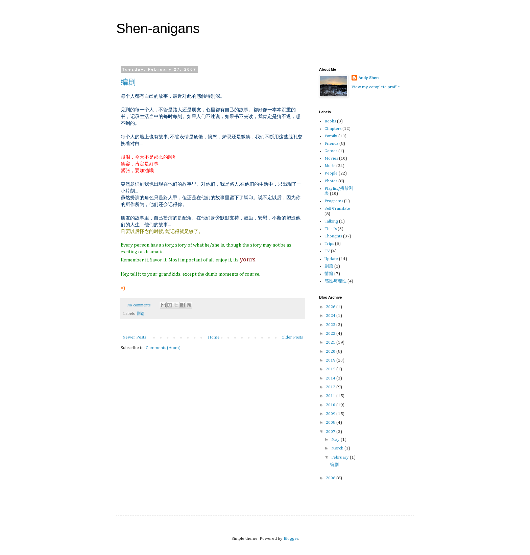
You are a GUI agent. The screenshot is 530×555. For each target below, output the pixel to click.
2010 (331, 405)
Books (330, 121)
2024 (331, 316)
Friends (331, 143)
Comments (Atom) (163, 348)
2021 (331, 342)
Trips (329, 243)
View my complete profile (376, 87)
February (340, 457)
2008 (331, 422)
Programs (333, 201)
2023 (331, 325)
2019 (331, 360)
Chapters (332, 128)
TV (327, 251)
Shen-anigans (158, 28)
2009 (331, 414)
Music (329, 166)
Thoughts (333, 236)
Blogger (291, 538)
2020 (331, 351)
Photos (330, 181)
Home (214, 337)
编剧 (128, 82)
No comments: (139, 305)
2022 (331, 333)
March (337, 448)
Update (331, 259)
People (331, 173)
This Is (330, 229)
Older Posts (292, 337)
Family (330, 136)
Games (330, 151)
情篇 (328, 274)
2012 (331, 387)
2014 (331, 378)
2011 (331, 396)
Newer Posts (134, 337)
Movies (331, 158)
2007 (331, 432)
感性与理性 (335, 281)
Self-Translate (337, 208)
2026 (331, 307)
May (336, 439)
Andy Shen (368, 78)
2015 (331, 369)
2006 (331, 478)
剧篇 (141, 314)
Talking (331, 221)
